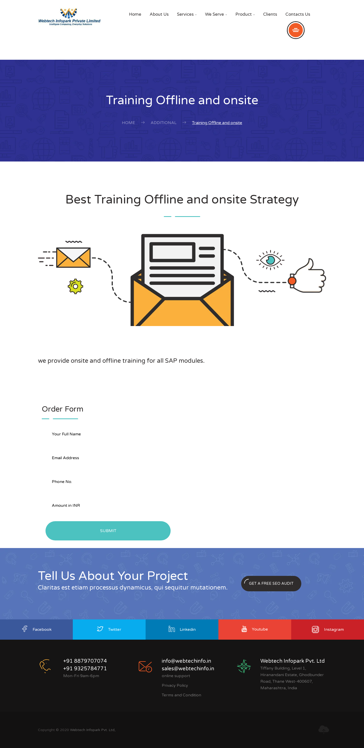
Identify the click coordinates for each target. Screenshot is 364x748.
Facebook (42, 629)
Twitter (114, 629)
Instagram (334, 629)
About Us (159, 14)
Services (187, 14)
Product (245, 14)
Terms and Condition (181, 695)
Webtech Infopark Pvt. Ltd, (93, 730)
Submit (108, 530)
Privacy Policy (175, 685)
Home (135, 14)
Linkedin (188, 629)
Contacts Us (297, 14)
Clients (270, 14)
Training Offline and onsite (217, 122)
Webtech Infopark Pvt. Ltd (292, 661)
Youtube (260, 629)
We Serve (216, 14)
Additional (163, 122)
